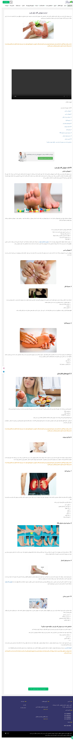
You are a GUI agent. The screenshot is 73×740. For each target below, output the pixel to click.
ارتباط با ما (4, 2)
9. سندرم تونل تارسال (65, 136)
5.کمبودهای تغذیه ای (65, 123)
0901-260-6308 (65, 725)
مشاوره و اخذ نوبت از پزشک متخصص (36, 689)
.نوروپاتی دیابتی (65, 171)
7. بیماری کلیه (66, 471)
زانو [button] (63, 5)
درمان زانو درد (21, 707)
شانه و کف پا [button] (40, 5)
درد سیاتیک (16, 5)
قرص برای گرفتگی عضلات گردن (40, 707)
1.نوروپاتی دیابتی (66, 111)
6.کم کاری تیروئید (66, 126)
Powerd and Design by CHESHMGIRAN (36, 738)
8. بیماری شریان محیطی (64, 133)
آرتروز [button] (53, 5)
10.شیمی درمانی (66, 139)
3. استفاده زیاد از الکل (65, 117)
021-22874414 (66, 715)
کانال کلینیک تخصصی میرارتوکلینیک (43, 158)
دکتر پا (21, 5)
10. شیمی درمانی (65, 596)
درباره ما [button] (4, 5)
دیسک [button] (35, 5)
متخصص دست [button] (47, 5)
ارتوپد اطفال (58, 5)
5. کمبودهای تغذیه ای (63, 374)
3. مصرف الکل (66, 286)
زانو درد (22, 705)
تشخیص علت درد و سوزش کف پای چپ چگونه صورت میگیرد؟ (57, 142)
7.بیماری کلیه (67, 129)
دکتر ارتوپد (68, 5)
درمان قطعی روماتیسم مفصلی (40, 716)
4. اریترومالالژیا (67, 120)
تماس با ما (10, 5)
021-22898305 (66, 713)
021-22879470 (66, 719)
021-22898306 (66, 717)
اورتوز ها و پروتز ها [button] (28, 5)
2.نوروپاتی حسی (66, 114)
